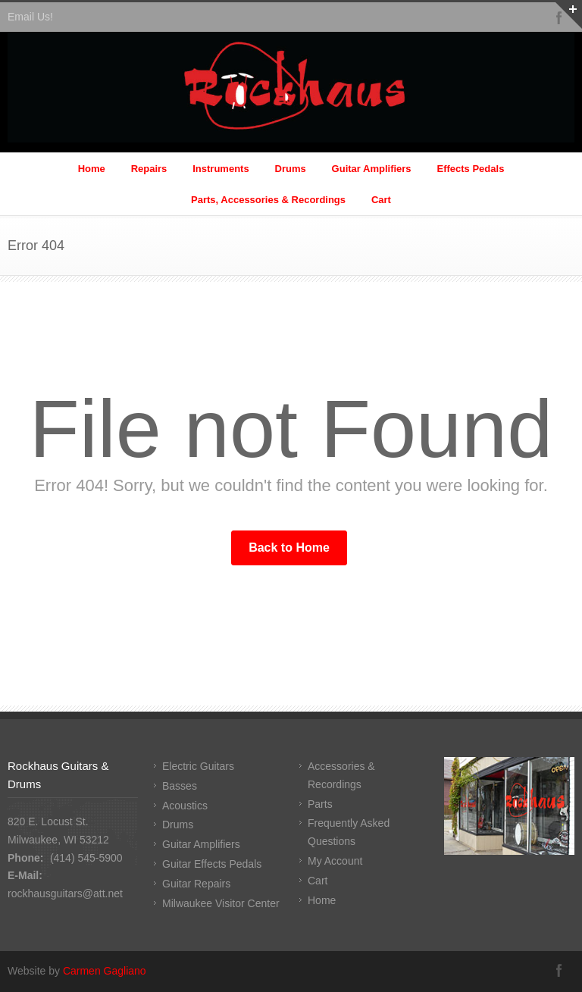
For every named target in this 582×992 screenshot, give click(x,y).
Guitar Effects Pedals (211, 864)
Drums (290, 168)
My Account (335, 861)
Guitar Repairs (196, 884)
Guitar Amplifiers (371, 168)
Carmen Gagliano (104, 971)
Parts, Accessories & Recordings (268, 199)
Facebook (559, 970)
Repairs (149, 168)
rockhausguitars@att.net (65, 893)
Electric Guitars (198, 766)
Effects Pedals (470, 168)
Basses (179, 786)
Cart (381, 199)
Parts (320, 804)
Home (91, 168)
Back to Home (289, 547)
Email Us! (30, 17)
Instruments (220, 168)
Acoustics (185, 806)
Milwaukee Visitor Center (221, 903)
